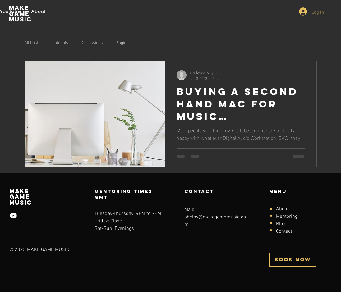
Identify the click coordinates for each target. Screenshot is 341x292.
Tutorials (60, 42)
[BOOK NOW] (292, 260)
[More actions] (304, 75)
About (282, 209)
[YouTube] (13, 216)
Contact (284, 231)
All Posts (32, 42)
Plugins (122, 42)
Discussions (92, 42)
